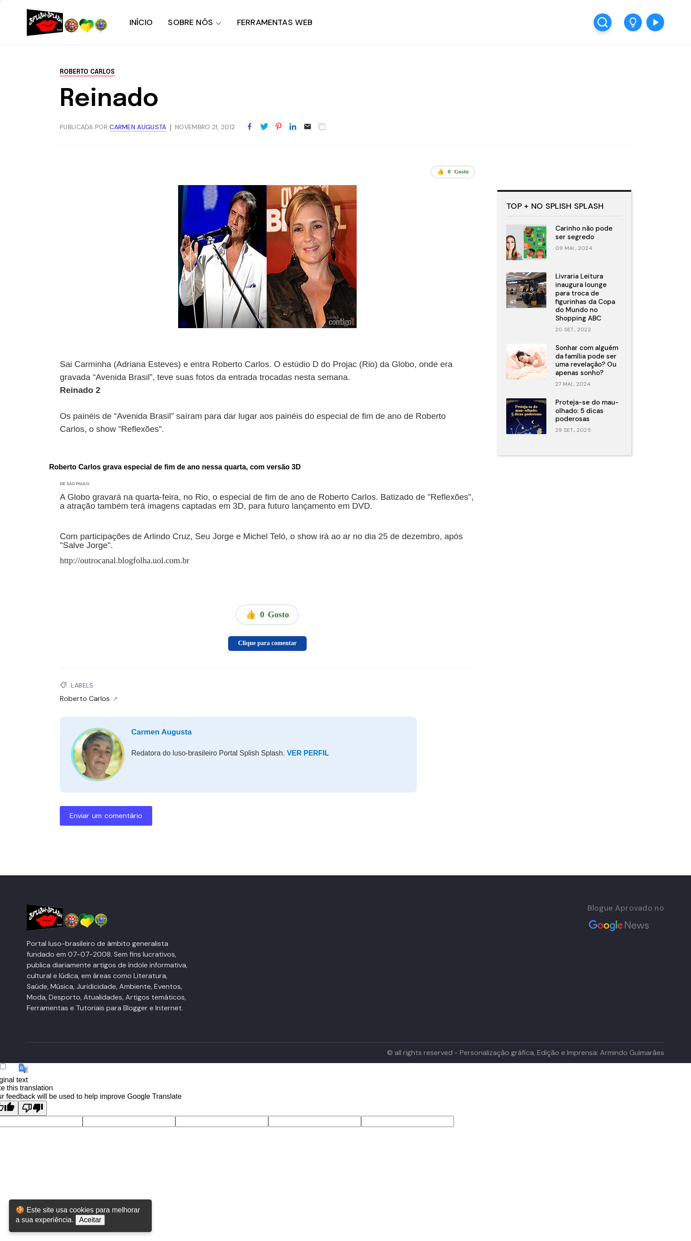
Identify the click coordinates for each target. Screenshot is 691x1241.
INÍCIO (141, 22)
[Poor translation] (32, 1108)
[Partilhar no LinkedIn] (293, 127)
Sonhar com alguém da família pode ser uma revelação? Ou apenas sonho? (586, 360)
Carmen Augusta (161, 732)
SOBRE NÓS (190, 22)
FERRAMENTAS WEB (274, 22)
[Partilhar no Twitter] (264, 127)
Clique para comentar (267, 643)
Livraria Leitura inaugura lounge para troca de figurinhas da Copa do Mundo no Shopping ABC (585, 297)
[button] (633, 22)
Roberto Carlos (87, 72)
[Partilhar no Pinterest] (279, 127)
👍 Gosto (453, 171)
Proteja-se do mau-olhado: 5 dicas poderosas (587, 411)
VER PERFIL (308, 753)
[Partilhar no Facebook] (250, 127)
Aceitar (90, 1220)
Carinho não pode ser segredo (583, 232)
